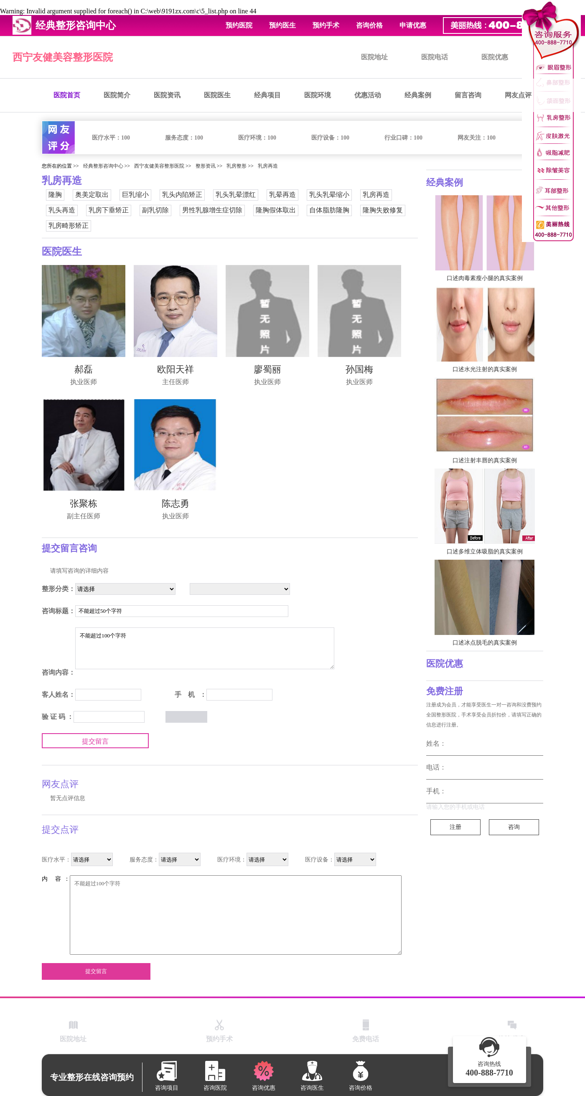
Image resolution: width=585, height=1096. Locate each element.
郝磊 (83, 369)
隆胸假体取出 (276, 210)
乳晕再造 (282, 194)
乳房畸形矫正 (68, 225)
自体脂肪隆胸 (329, 210)
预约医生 (282, 25)
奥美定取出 (92, 194)
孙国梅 (359, 369)
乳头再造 (61, 210)
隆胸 (55, 194)
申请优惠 (412, 25)
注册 (455, 827)
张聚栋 (83, 503)
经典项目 (267, 95)
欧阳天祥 (175, 369)
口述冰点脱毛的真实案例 (485, 643)
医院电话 (434, 57)
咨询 (514, 827)
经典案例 (417, 95)
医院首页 (66, 95)
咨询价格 (369, 25)
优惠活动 (367, 95)
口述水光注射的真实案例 (485, 369)
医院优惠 (494, 57)
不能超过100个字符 (204, 648)
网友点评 (518, 95)
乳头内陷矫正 (182, 194)
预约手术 (326, 25)
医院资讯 (167, 95)
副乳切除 (155, 210)
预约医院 (239, 25)
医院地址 (374, 57)
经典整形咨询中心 (103, 166)
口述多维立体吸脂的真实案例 (485, 551)
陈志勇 (175, 503)
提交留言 (95, 741)
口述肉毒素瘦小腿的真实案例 (485, 278)
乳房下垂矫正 (109, 210)
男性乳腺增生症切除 (212, 210)
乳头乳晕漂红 (236, 194)
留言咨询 (468, 95)
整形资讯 (206, 166)
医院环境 (317, 95)
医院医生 (217, 95)
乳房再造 (268, 166)
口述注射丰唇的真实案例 (485, 460)
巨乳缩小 (135, 194)
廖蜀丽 (267, 369)
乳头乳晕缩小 (329, 194)
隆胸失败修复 (383, 210)
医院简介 (117, 95)
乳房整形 (236, 166)
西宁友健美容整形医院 (63, 57)
